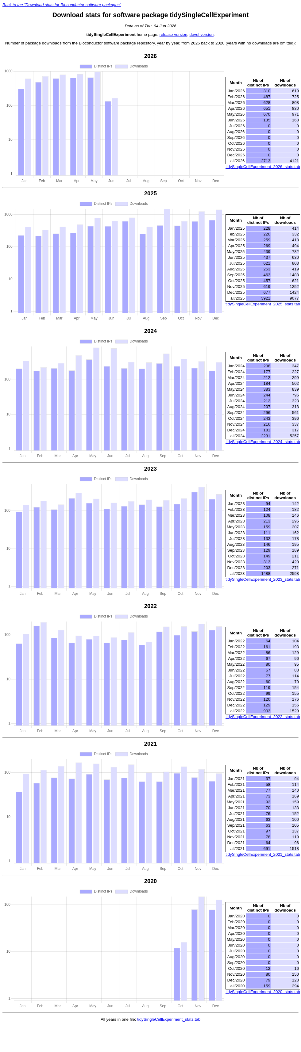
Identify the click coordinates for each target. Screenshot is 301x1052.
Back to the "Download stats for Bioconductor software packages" (61, 4)
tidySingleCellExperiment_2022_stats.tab (263, 716)
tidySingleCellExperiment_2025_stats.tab (263, 304)
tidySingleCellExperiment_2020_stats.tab (263, 991)
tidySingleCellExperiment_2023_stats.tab (263, 579)
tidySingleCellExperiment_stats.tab (168, 1019)
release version (173, 34)
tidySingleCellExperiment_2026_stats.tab (263, 166)
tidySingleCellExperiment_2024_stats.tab (263, 441)
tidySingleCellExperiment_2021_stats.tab (263, 854)
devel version (202, 34)
